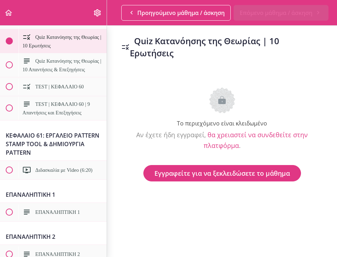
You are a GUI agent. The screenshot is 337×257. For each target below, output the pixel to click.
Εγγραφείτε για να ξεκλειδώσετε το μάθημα (222, 173)
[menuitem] (98, 12)
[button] (9, 12)
